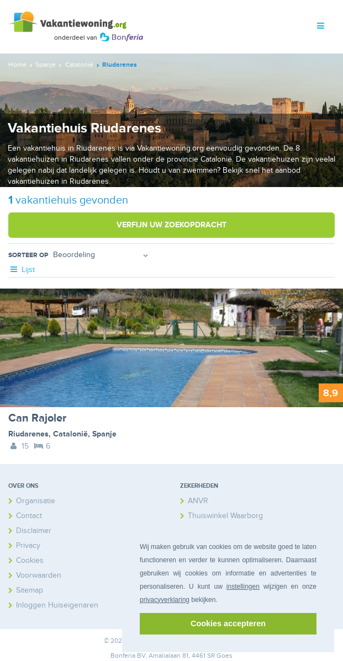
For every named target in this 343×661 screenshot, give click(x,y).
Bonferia (122, 656)
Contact (29, 515)
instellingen (243, 586)
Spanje (104, 434)
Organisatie (35, 500)
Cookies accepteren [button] (228, 623)
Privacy (28, 545)
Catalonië (70, 434)
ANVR (198, 500)
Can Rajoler (37, 418)
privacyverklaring (164, 600)
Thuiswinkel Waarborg (225, 515)
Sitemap (29, 590)
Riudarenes (28, 434)
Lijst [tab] (21, 269)
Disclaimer (33, 530)
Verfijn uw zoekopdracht (171, 225)
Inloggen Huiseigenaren (57, 605)
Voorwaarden (38, 575)
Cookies (30, 560)
